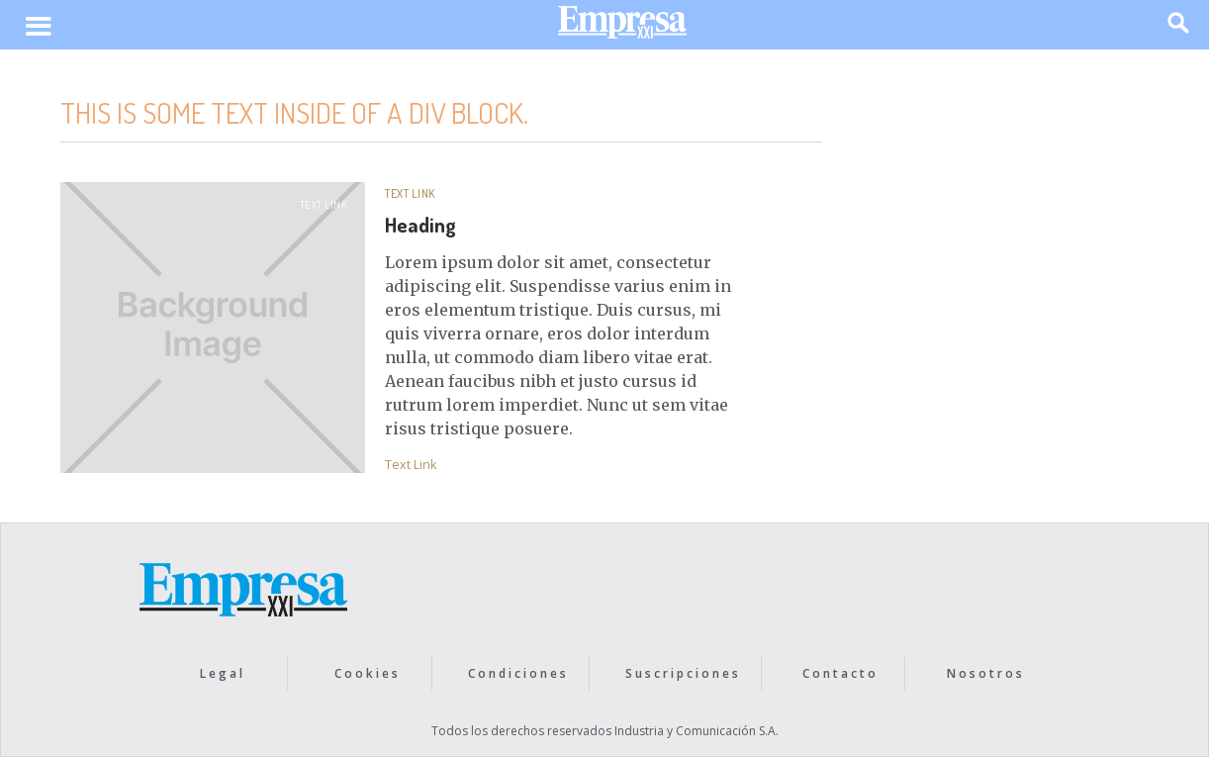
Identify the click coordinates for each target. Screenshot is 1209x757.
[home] (622, 27)
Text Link (324, 205)
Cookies (367, 673)
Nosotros (986, 673)
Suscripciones (683, 673)
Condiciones (518, 673)
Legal (222, 673)
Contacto (840, 673)
